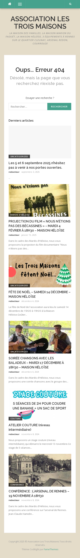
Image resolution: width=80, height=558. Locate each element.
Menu (18, 4)
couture (15, 418)
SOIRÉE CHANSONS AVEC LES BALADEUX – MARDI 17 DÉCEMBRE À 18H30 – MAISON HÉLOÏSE (36, 362)
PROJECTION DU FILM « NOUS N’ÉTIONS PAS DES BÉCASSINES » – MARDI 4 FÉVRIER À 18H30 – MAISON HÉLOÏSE (40, 225)
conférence (17, 484)
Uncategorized (19, 156)
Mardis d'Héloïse (20, 214)
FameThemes (51, 549)
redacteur (14, 171)
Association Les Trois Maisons (40, 22)
